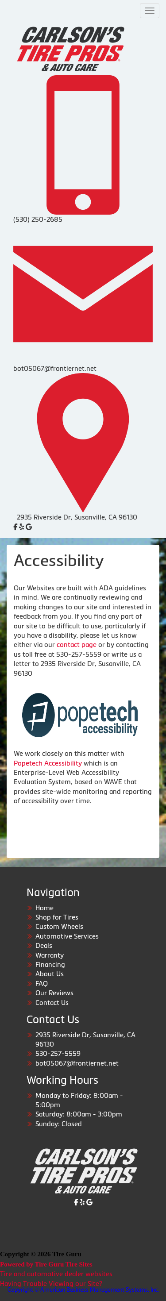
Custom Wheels (59, 926)
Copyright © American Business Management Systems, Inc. (83, 1289)
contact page (77, 644)
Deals (43, 945)
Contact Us (52, 1002)
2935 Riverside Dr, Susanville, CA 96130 (77, 517)
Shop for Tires (56, 917)
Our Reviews (54, 993)
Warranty (49, 955)
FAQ (41, 983)
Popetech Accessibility (48, 763)
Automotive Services (67, 936)
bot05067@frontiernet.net (55, 368)
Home (44, 908)
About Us (49, 974)
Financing (50, 964)
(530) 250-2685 (37, 219)
